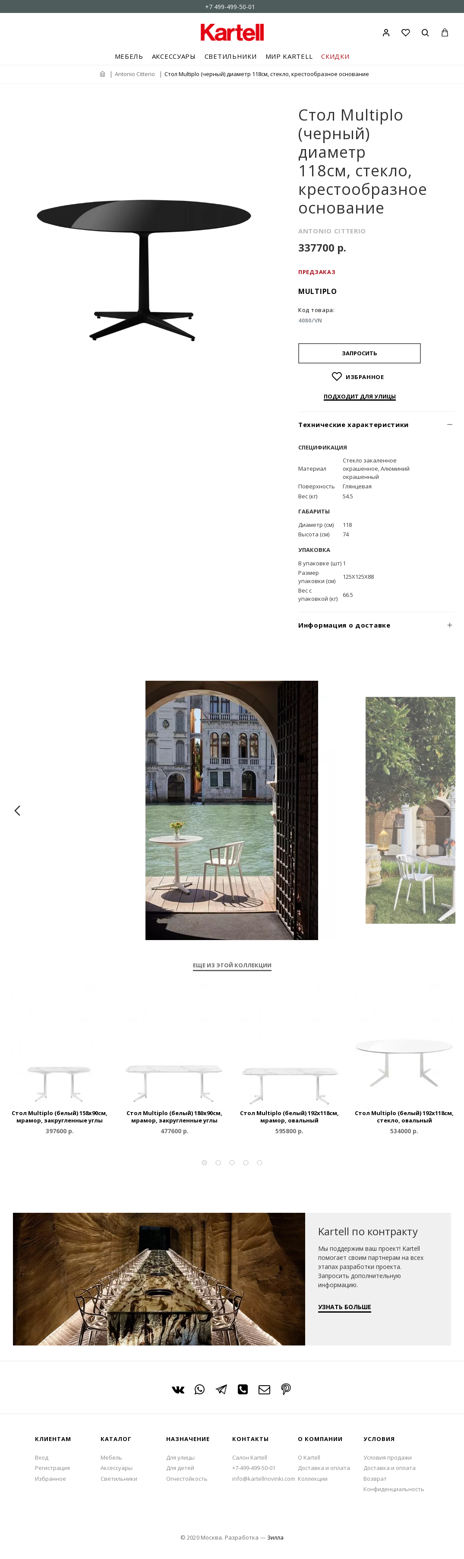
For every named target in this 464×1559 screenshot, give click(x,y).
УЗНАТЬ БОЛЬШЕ (344, 1298)
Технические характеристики (353, 424)
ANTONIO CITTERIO (332, 230)
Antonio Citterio (135, 74)
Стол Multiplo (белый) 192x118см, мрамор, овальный (289, 1116)
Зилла (275, 1537)
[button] (204, 1162)
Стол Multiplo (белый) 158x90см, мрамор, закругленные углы (59, 1116)
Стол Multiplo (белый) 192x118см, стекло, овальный (404, 1116)
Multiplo (317, 291)
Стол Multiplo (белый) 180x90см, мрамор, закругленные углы (174, 1116)
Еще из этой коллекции (232, 965)
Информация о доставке (344, 625)
